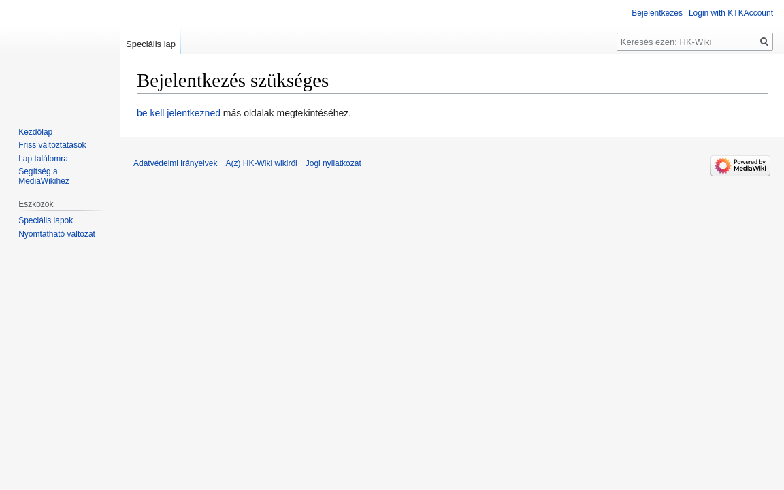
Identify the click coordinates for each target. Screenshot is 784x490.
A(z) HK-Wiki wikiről (261, 163)
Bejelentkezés (657, 13)
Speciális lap (151, 44)
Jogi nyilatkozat (333, 163)
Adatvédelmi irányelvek (175, 163)
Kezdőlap (35, 132)
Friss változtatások (52, 145)
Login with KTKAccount (731, 13)
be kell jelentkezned (178, 113)
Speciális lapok (45, 220)
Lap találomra (43, 158)
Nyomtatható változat (56, 234)
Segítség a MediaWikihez (43, 176)
